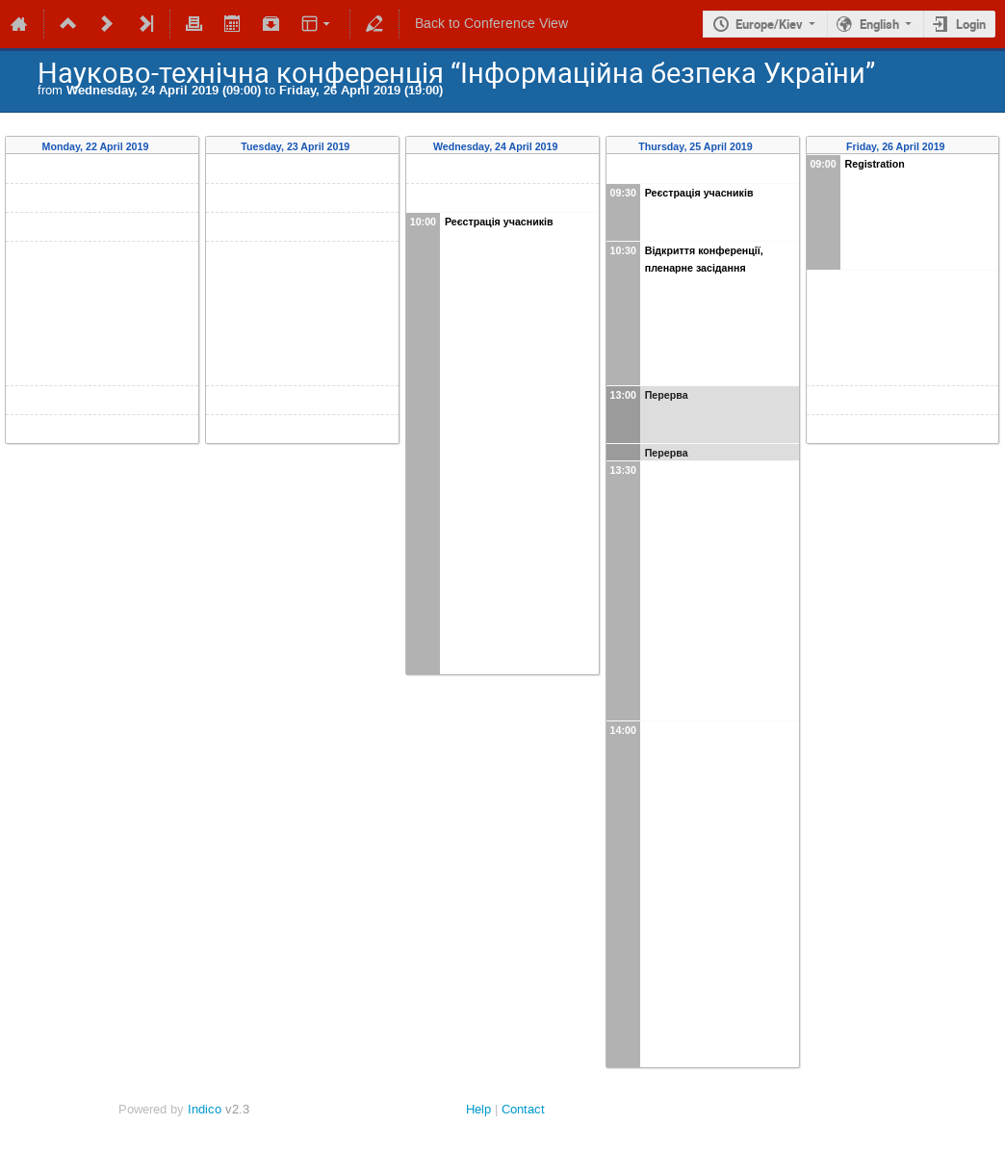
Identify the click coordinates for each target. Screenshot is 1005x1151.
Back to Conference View (491, 23)
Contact (523, 1109)
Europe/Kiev (769, 24)
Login (971, 24)
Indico (204, 1109)
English (879, 24)
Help (478, 1109)
